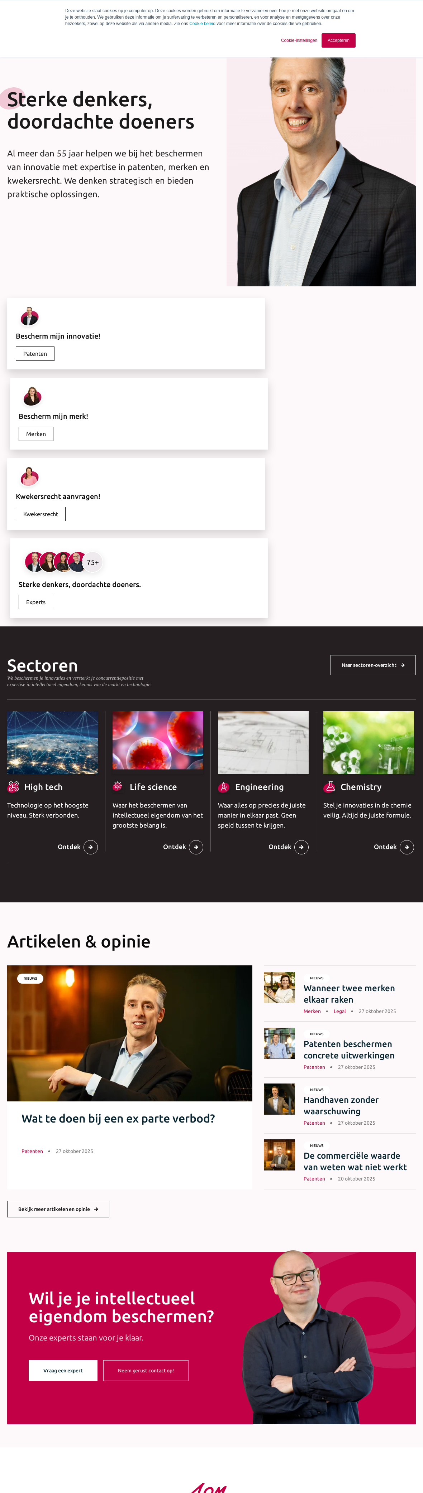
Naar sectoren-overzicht (369, 505)
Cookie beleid (202, 23)
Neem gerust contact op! (146, 1210)
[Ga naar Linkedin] (359, 1475)
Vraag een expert (63, 1210)
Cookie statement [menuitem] (237, 1474)
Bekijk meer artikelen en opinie (54, 1049)
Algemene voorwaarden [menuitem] (134, 1474)
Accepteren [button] (339, 40)
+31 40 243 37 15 (211, 1410)
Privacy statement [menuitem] (189, 1474)
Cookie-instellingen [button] (299, 40)
